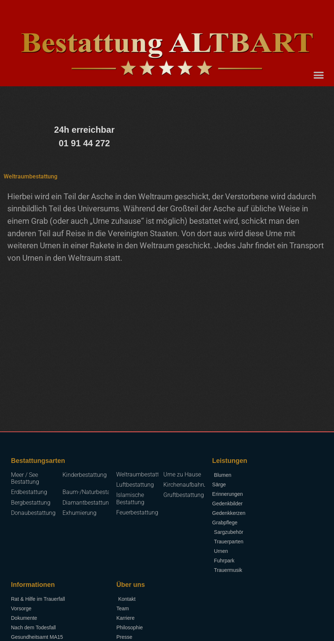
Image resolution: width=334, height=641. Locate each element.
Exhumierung (79, 512)
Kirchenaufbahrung (188, 484)
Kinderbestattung (84, 474)
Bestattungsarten (38, 460)
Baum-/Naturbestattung (93, 492)
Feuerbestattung (137, 512)
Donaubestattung (33, 512)
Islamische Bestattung (130, 498)
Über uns (130, 584)
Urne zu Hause (182, 474)
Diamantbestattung (87, 502)
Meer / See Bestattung (25, 478)
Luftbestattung (135, 484)
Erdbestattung (29, 492)
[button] (318, 75)
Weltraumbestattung (142, 474)
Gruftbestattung (183, 494)
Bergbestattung (30, 502)
